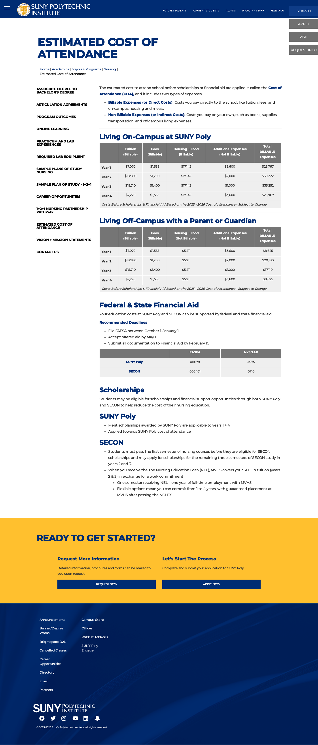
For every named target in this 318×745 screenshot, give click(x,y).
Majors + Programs (86, 69)
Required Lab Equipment (60, 157)
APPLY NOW (211, 584)
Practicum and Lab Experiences (55, 143)
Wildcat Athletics (95, 637)
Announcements (52, 620)
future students (175, 10)
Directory (47, 672)
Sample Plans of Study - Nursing (60, 170)
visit (303, 37)
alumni (231, 10)
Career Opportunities (58, 197)
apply (303, 24)
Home (44, 69)
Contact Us (47, 252)
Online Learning (52, 129)
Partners (46, 690)
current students (206, 10)
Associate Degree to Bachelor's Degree (56, 90)
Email (44, 681)
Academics (60, 69)
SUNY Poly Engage (90, 648)
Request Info (304, 50)
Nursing (110, 69)
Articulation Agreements (61, 105)
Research (277, 10)
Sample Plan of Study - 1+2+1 (63, 184)
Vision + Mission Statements (63, 240)
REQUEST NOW (106, 584)
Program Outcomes (56, 117)
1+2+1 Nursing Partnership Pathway (62, 210)
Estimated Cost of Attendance (54, 226)
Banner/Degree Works (51, 631)
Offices (87, 629)
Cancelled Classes (53, 651)
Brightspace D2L (53, 642)
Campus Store (93, 620)
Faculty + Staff (253, 10)
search (304, 11)
